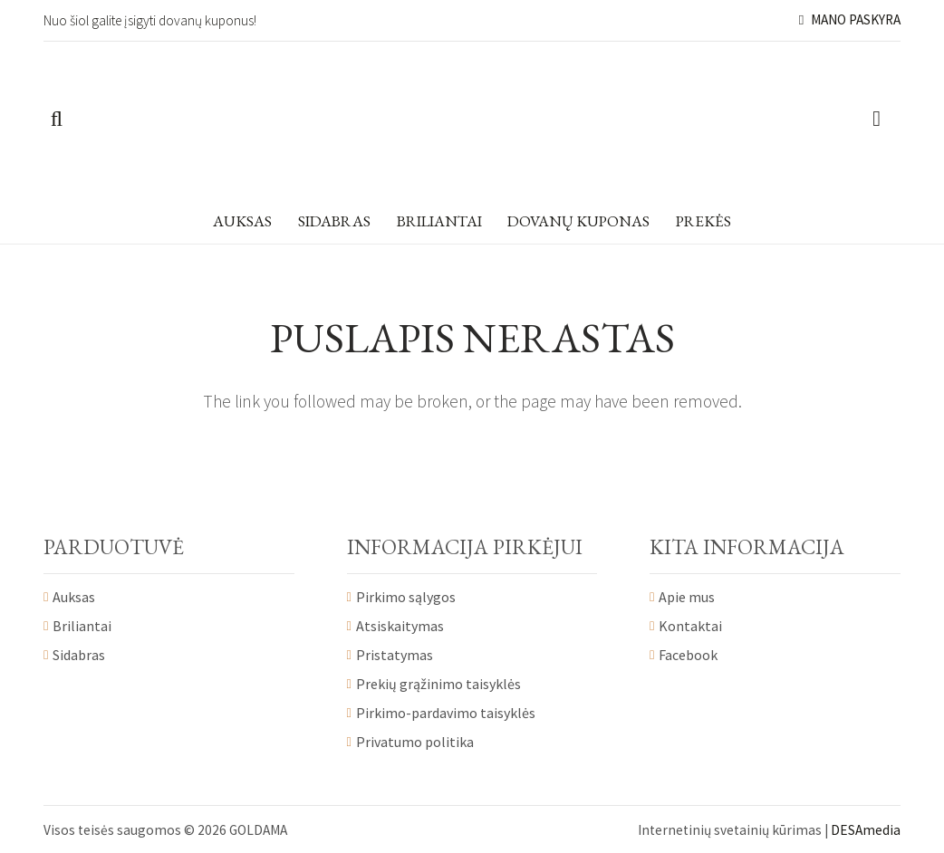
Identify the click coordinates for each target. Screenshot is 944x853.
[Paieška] (57, 119)
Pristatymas (394, 655)
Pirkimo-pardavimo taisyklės (445, 713)
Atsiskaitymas (400, 626)
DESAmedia (866, 830)
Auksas (74, 597)
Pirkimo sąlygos (406, 597)
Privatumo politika (415, 742)
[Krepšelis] (876, 119)
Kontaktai (690, 626)
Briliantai (82, 626)
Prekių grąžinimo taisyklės (438, 684)
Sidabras (79, 655)
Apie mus (687, 597)
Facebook (688, 655)
